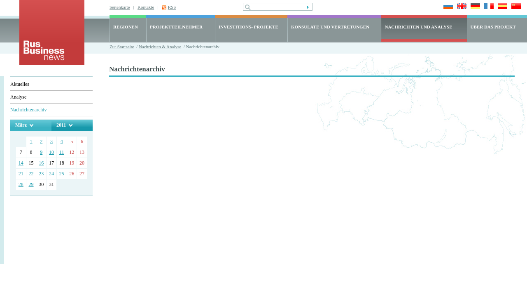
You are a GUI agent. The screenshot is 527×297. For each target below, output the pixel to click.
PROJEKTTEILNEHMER (176, 26)
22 (31, 174)
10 (51, 152)
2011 (61, 125)
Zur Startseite (122, 46)
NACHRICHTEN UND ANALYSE (418, 26)
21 (21, 174)
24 (51, 174)
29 (31, 184)
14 (21, 163)
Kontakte (146, 7)
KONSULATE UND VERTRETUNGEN (330, 26)
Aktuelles (19, 84)
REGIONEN (125, 26)
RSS (172, 7)
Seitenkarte (120, 7)
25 (61, 174)
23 (41, 174)
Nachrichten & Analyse (160, 46)
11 (61, 152)
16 (41, 163)
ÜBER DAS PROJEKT (493, 26)
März (21, 125)
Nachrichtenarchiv (28, 110)
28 (21, 184)
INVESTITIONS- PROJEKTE (248, 26)
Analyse (18, 97)
